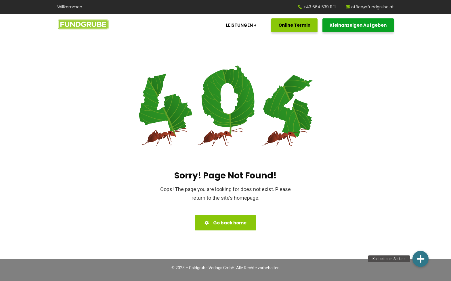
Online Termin (294, 25)
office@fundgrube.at (370, 7)
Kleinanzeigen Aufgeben (358, 25)
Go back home (225, 223)
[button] (420, 259)
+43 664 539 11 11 (317, 7)
